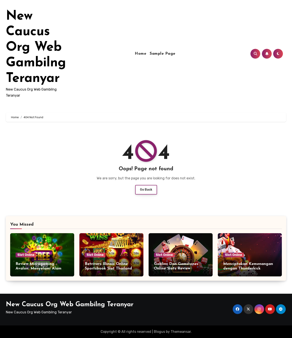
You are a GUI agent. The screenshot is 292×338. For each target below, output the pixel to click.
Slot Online (25, 255)
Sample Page (162, 54)
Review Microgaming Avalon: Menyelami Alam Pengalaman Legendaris (38, 268)
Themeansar (181, 332)
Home (140, 54)
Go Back (146, 189)
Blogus (159, 332)
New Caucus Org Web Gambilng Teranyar (36, 47)
